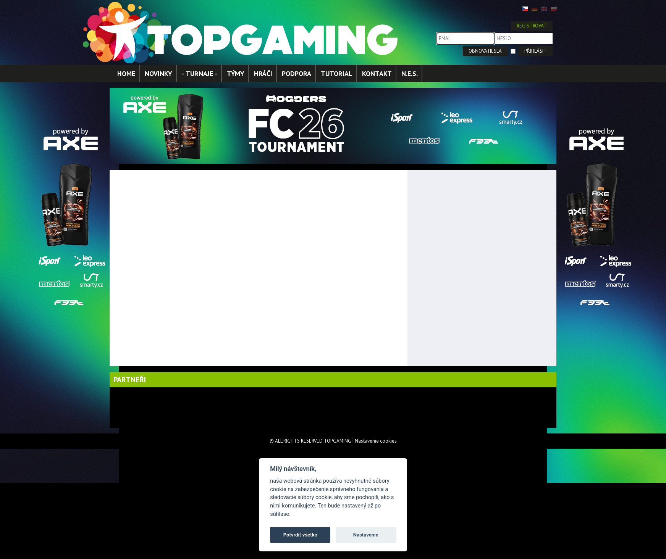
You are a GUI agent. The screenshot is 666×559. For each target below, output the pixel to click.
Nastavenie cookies (376, 441)
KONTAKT (377, 73)
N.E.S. (409, 73)
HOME (126, 73)
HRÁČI (263, 73)
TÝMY (235, 73)
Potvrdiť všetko (300, 535)
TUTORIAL (336, 73)
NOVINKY (158, 73)
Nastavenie (365, 535)
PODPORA (296, 73)
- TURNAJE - (199, 73)
